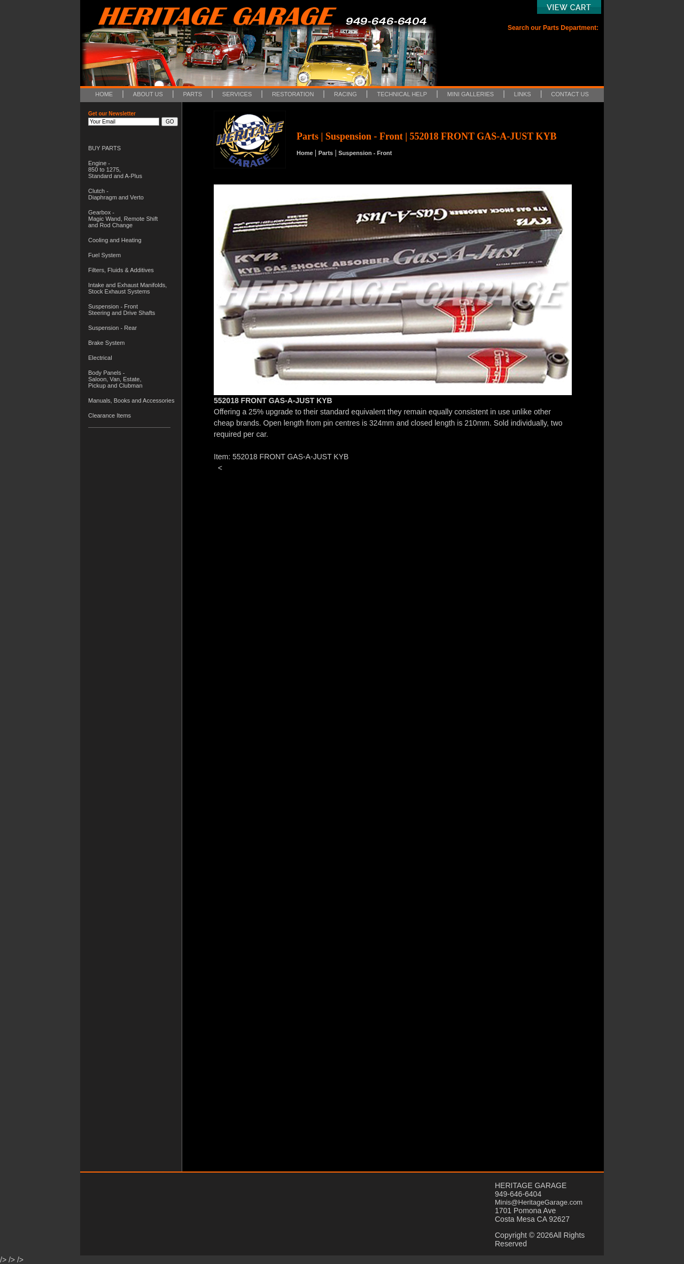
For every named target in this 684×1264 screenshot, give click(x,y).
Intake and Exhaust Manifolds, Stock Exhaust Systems (127, 288)
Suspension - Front (365, 153)
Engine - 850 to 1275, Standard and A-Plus (115, 169)
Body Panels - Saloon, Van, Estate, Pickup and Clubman (115, 379)
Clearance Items (109, 415)
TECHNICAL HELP (402, 94)
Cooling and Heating (115, 240)
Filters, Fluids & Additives (121, 270)
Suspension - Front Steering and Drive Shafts (121, 309)
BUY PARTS (104, 148)
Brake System (106, 343)
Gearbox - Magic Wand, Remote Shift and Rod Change (123, 218)
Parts (325, 153)
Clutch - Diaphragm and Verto (116, 194)
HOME (104, 94)
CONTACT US (570, 94)
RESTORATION (293, 94)
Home (305, 153)
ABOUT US (148, 94)
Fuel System (104, 255)
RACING (345, 94)
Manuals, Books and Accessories (131, 400)
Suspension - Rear (112, 328)
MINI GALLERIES (470, 94)
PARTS (193, 94)
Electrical (100, 357)
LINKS (522, 94)
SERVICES (237, 94)
